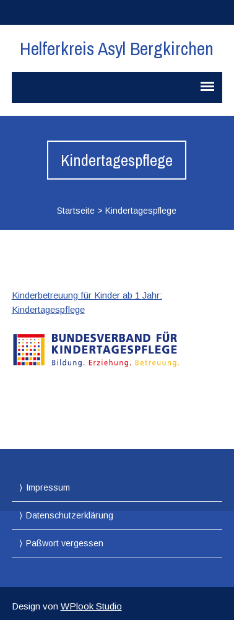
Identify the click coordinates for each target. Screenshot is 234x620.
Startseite (76, 211)
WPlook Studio (91, 606)
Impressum (48, 487)
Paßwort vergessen (64, 543)
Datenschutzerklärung (69, 515)
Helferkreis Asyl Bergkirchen (117, 48)
